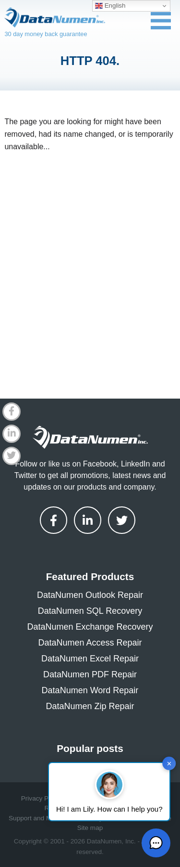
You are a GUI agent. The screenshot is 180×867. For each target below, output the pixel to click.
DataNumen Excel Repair (90, 658)
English (110, 6)
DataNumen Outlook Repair (90, 595)
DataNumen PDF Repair (90, 674)
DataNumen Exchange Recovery (90, 627)
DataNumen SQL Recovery (90, 611)
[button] (156, 842)
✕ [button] (169, 763)
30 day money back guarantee (45, 34)
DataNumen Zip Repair (90, 706)
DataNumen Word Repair (90, 690)
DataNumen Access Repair (90, 642)
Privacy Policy (41, 798)
